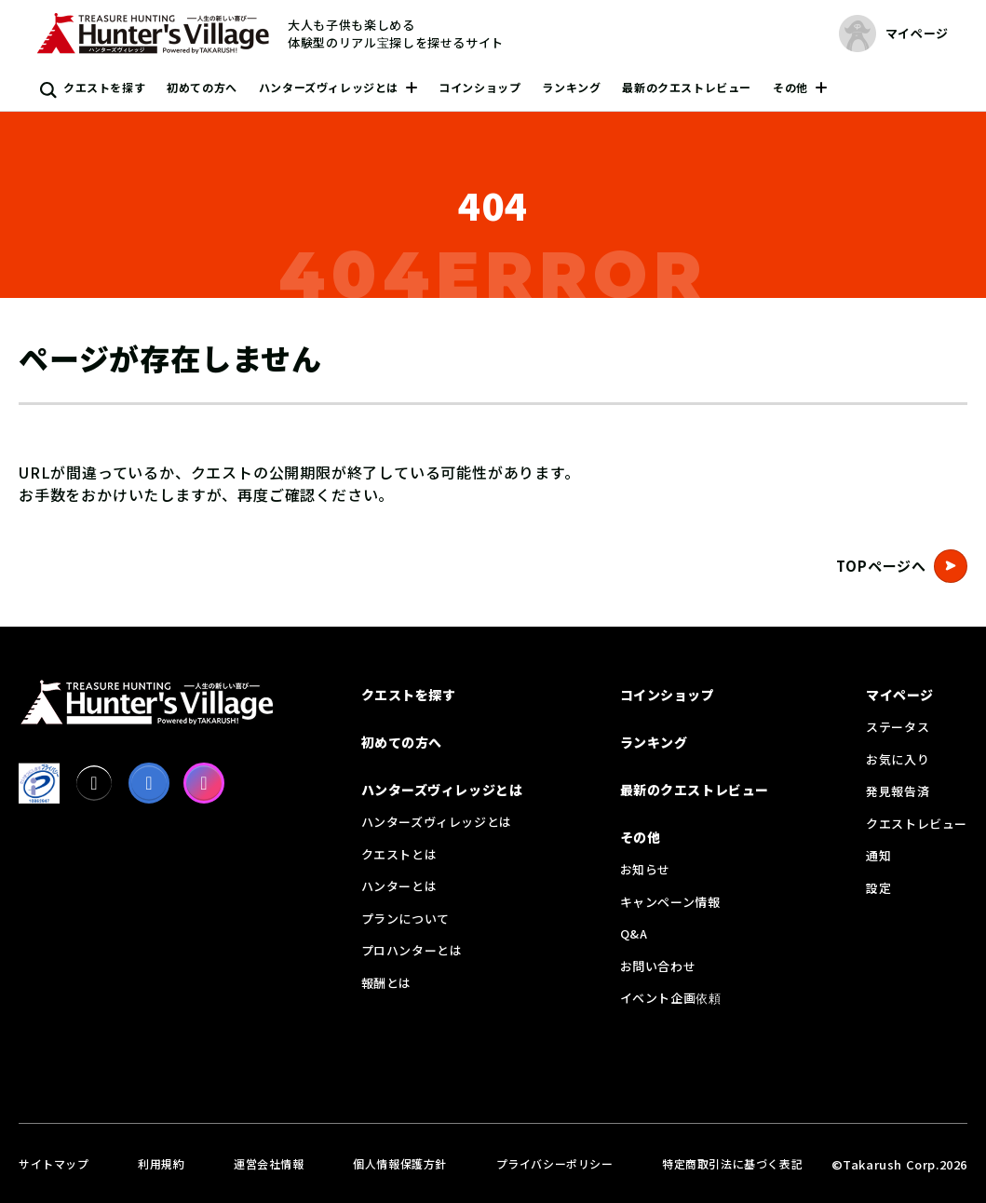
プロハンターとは (412, 950)
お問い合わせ (658, 966)
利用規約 (161, 1163)
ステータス (897, 727)
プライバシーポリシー (555, 1163)
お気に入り (897, 759)
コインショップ (479, 87)
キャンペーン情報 (670, 902)
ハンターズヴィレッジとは (328, 87)
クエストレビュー (916, 823)
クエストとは (399, 854)
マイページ (900, 694)
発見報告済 (897, 791)
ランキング (571, 87)
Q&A (634, 933)
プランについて (405, 918)
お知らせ (645, 869)
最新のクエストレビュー (686, 87)
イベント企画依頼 (671, 998)
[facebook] (148, 783)
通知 (878, 855)
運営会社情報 (269, 1163)
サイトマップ (54, 1163)
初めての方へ (202, 87)
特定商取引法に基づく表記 (732, 1163)
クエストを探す (104, 87)
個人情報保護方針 (400, 1163)
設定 (878, 888)
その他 (790, 87)
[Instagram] (203, 783)
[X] (94, 783)
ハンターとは (399, 886)
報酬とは (386, 983)
